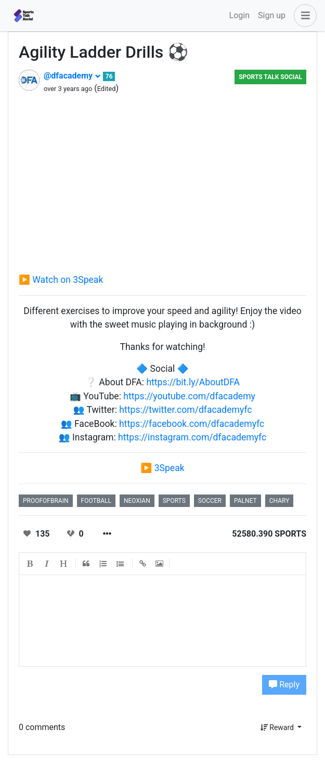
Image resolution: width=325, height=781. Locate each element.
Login (239, 15)
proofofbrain (46, 500)
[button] (303, 15)
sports (174, 500)
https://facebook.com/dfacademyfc (191, 424)
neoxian (137, 500)
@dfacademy (72, 76)
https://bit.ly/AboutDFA (193, 382)
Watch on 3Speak (67, 280)
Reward (278, 727)
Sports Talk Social (270, 77)
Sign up (271, 15)
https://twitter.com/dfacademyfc (185, 410)
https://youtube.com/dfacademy (189, 396)
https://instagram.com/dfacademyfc (192, 437)
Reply (284, 684)
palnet (245, 500)
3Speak (169, 468)
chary (279, 500)
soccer (210, 500)
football (96, 500)
